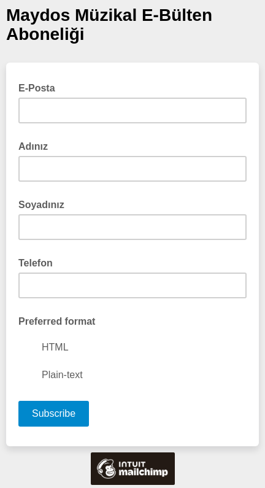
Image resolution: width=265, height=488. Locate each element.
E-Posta (40, 87)
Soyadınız (41, 204)
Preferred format (56, 321)
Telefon (35, 263)
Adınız (33, 146)
